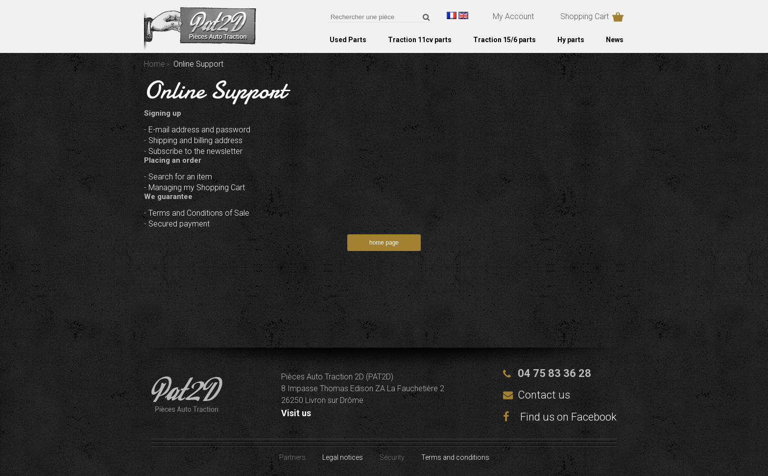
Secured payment (179, 223)
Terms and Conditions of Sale (198, 213)
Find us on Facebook (560, 417)
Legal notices (342, 457)
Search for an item (180, 176)
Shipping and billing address (195, 140)
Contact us (544, 395)
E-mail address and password (199, 129)
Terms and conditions (455, 457)
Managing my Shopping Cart (196, 187)
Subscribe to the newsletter (195, 151)
